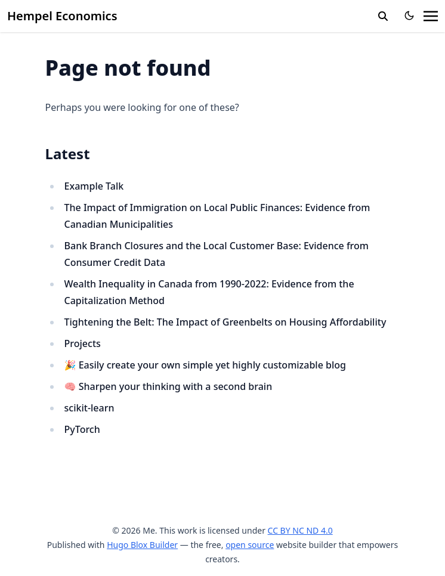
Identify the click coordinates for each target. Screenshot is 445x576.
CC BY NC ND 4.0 (300, 530)
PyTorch (82, 429)
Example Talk (94, 186)
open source (249, 544)
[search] (383, 16)
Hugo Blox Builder (142, 544)
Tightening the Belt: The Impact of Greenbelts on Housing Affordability (225, 322)
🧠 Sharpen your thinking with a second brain (168, 386)
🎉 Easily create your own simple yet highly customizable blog (205, 364)
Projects (82, 343)
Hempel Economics (62, 16)
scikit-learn (89, 407)
